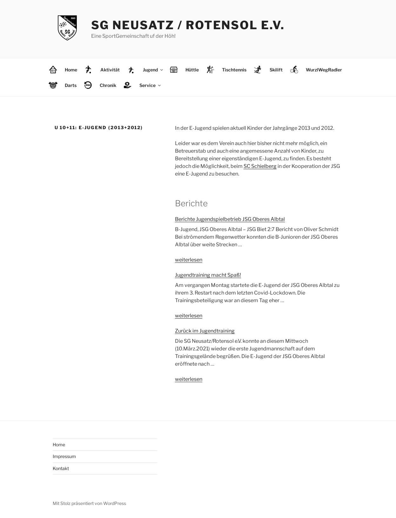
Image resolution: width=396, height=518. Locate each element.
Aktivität (110, 69)
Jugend (153, 69)
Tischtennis (234, 69)
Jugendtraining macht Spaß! (208, 275)
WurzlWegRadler (324, 69)
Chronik (108, 85)
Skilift (276, 69)
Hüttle (192, 69)
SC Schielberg (260, 166)
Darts (71, 85)
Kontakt (61, 468)
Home (71, 69)
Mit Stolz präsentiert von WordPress (89, 503)
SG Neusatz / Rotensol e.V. (188, 25)
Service (150, 85)
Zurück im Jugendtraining (205, 331)
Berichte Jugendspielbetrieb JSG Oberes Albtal (230, 219)
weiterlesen (188, 260)
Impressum (64, 456)
